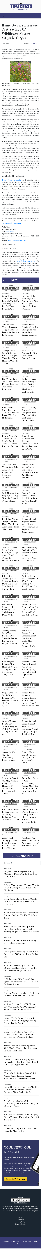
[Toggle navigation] (3, 16)
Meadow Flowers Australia (11, 180)
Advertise (20, 1219)
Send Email (10, 231)
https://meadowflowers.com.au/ (18, 240)
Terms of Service (20, 1224)
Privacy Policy (20, 1222)
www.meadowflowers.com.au (11, 223)
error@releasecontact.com (26, 261)
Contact (20, 1217)
